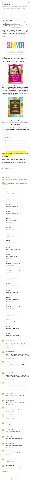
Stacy (7, 190)
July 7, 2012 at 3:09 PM (10, 397)
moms (20, 179)
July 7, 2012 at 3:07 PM (10, 347)
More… (24, 8)
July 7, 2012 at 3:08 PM (10, 358)
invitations (14, 179)
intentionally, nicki (8, 4)
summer (25, 179)
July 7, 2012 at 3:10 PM (10, 425)
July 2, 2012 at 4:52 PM (10, 229)
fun (11, 179)
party (22, 179)
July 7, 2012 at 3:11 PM (10, 447)
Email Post (7, 177)
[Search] (28, 2)
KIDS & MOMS (18, 8)
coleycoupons (9, 340)
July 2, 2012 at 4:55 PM (10, 272)
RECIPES (8, 8)
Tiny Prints (4, 180)
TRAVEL (12, 8)
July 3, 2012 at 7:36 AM (10, 308)
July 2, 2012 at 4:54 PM (10, 265)
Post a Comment (5, 471)
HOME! (3, 8)
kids (17, 179)
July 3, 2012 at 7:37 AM (10, 322)
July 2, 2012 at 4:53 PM (10, 243)
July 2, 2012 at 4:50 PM (10, 193)
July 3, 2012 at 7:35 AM (10, 301)
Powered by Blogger (15, 479)
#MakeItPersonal (8, 179)
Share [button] (3, 177)
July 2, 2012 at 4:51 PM (10, 215)
